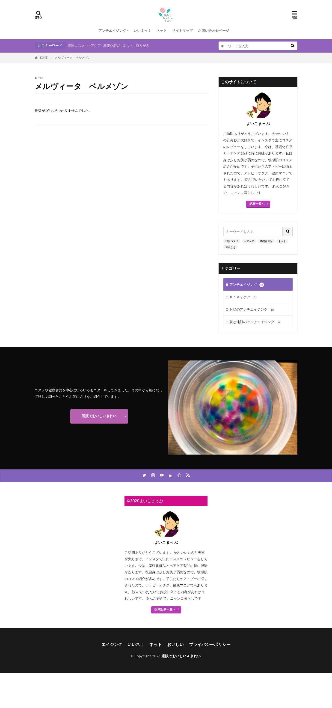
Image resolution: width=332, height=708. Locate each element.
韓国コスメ (76, 45)
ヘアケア (94, 45)
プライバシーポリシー (210, 644)
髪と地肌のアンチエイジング (255, 322)
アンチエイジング (112, 30)
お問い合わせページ (213, 30)
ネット (161, 30)
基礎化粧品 (112, 45)
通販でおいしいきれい (99, 416)
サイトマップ (182, 30)
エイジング (111, 644)
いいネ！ (135, 644)
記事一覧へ (256, 203)
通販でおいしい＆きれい (181, 656)
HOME (43, 57)
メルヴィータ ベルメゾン (73, 57)
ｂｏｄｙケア (243, 297)
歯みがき (142, 45)
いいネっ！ (142, 30)
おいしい (175, 644)
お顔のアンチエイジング (251, 309)
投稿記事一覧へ (164, 609)
